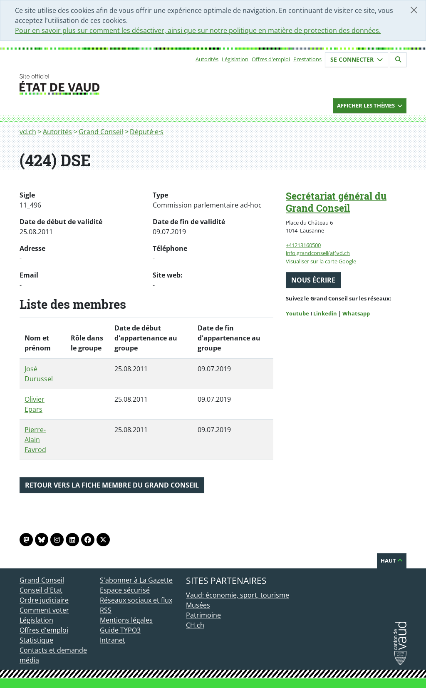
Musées (198, 605)
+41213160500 (303, 245)
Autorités (207, 59)
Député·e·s (146, 131)
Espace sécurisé (125, 590)
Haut (392, 560)
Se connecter (356, 59)
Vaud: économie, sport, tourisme (237, 595)
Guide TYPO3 (120, 630)
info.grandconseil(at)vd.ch (318, 253)
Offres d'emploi (271, 59)
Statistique (36, 640)
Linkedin (325, 313)
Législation (235, 59)
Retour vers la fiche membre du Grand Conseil (112, 485)
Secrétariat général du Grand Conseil (336, 202)
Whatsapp (356, 313)
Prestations (307, 59)
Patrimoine (203, 615)
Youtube (297, 313)
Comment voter (44, 610)
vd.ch (28, 131)
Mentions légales (126, 620)
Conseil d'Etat (41, 590)
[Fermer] (414, 10)
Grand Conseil (101, 131)
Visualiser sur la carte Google (321, 261)
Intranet (112, 640)
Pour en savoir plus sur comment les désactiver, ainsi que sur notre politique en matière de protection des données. (198, 30)
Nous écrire (313, 280)
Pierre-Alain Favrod (35, 439)
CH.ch (195, 625)
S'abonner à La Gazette (136, 580)
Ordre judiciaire (44, 600)
